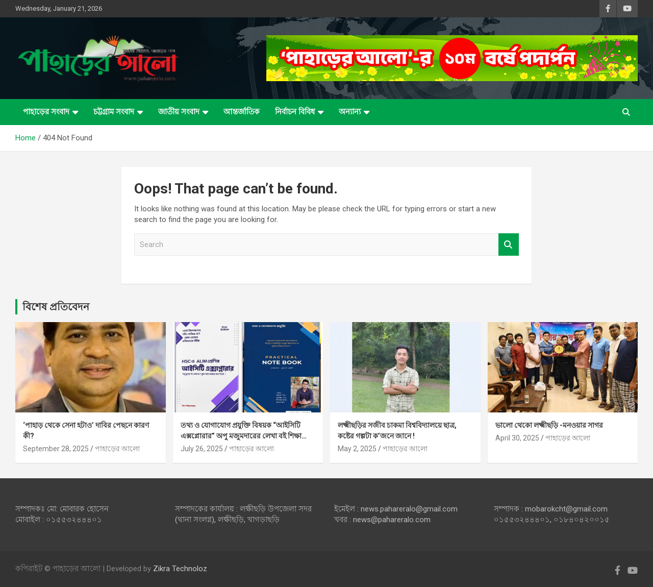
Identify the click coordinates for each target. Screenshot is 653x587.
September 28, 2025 (56, 449)
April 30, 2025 (517, 438)
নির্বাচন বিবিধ (295, 111)
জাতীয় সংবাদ (178, 111)
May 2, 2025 (357, 449)
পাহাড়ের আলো (117, 449)
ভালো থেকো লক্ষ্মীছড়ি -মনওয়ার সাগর (549, 425)
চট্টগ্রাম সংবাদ (113, 111)
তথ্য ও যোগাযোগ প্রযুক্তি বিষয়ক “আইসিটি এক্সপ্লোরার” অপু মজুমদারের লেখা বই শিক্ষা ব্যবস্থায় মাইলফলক (241, 436)
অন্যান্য (350, 111)
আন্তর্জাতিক (241, 111)
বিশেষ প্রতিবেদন (55, 307)
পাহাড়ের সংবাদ (46, 111)
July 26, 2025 (202, 449)
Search (508, 244)
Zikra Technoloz (180, 568)
